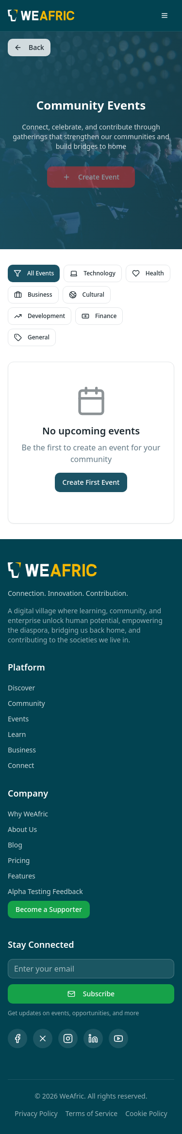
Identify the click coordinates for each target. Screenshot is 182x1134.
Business (33, 294)
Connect (21, 765)
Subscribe (91, 993)
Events (18, 718)
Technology (92, 273)
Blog (15, 844)
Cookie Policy (146, 1113)
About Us (22, 829)
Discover (21, 687)
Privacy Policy (36, 1113)
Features (21, 875)
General (32, 337)
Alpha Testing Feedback (45, 891)
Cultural (86, 294)
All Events (34, 273)
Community (26, 703)
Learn (17, 734)
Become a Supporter (49, 909)
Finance (99, 316)
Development (39, 316)
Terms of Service (92, 1113)
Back (29, 47)
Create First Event (91, 482)
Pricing (19, 860)
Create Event (91, 179)
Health (148, 273)
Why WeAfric (28, 813)
